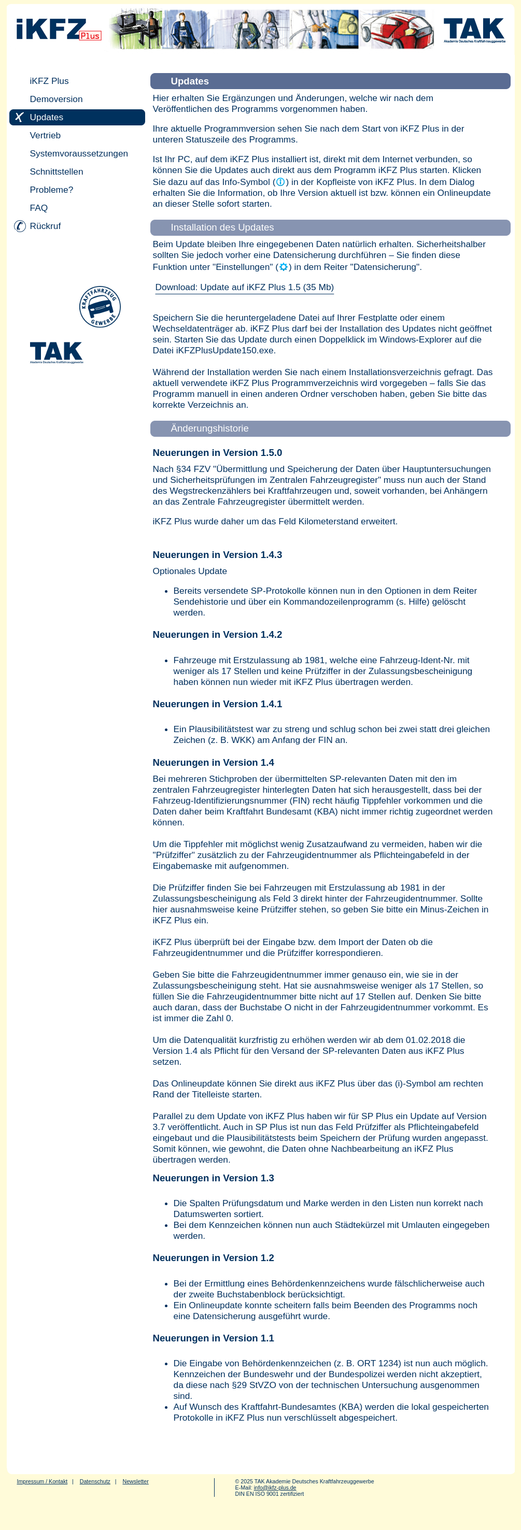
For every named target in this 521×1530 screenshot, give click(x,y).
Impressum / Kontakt (42, 1481)
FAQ (39, 208)
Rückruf (45, 226)
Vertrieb (45, 135)
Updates (47, 117)
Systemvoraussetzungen (79, 153)
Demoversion (56, 99)
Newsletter (135, 1481)
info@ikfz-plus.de (275, 1487)
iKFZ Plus (49, 81)
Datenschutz (95, 1481)
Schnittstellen (56, 171)
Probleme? (52, 189)
